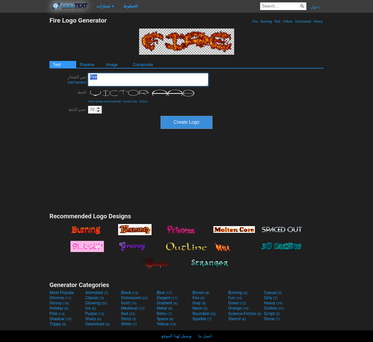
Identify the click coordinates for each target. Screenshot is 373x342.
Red (277, 21)
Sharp (93, 318)
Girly (270, 297)
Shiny (128, 318)
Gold (129, 303)
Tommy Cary (130, 101)
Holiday (59, 308)
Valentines (97, 324)
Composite (143, 64)
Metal (165, 308)
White (129, 324)
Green (237, 303)
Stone (272, 318)
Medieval (133, 308)
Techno (143, 101)
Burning (266, 21)
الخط (81, 92)
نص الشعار (77, 79)
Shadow (87, 64)
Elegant (167, 297)
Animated (96, 292)
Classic (94, 297)
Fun (235, 297)
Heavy (318, 21)
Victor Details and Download (104, 101)
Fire (255, 21)
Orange (238, 308)
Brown (200, 292)
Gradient (167, 303)
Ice (90, 308)
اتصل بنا (205, 335)
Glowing (96, 303)
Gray (199, 303)
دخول (315, 6)
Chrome (60, 297)
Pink (57, 313)
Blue (164, 292)
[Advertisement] (24, 94)
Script (272, 313)
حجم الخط (77, 109)
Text (57, 64)
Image (112, 64)
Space (165, 318)
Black (129, 292)
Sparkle (201, 318)
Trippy (57, 324)
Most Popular (61, 292)
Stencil (237, 318)
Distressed (303, 21)
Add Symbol (77, 82)
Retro (164, 313)
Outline (274, 308)
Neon (199, 308)
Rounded (204, 313)
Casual (273, 292)
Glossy (59, 303)
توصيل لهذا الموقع (176, 335)
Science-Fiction (245, 313)
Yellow (287, 21)
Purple (94, 313)
